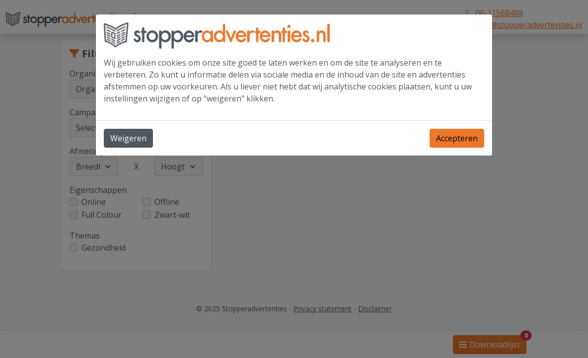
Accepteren (457, 138)
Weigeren (128, 138)
